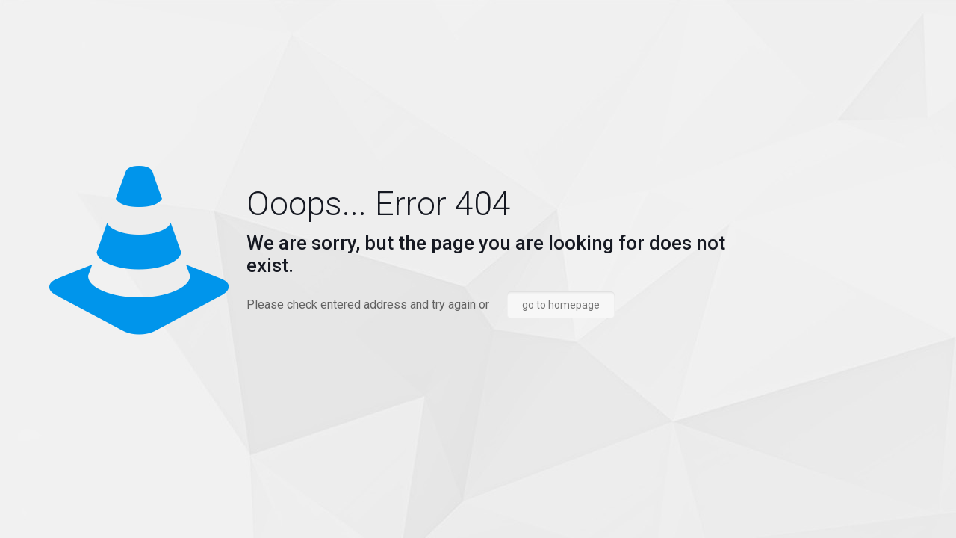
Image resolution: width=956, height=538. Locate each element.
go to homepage (561, 305)
